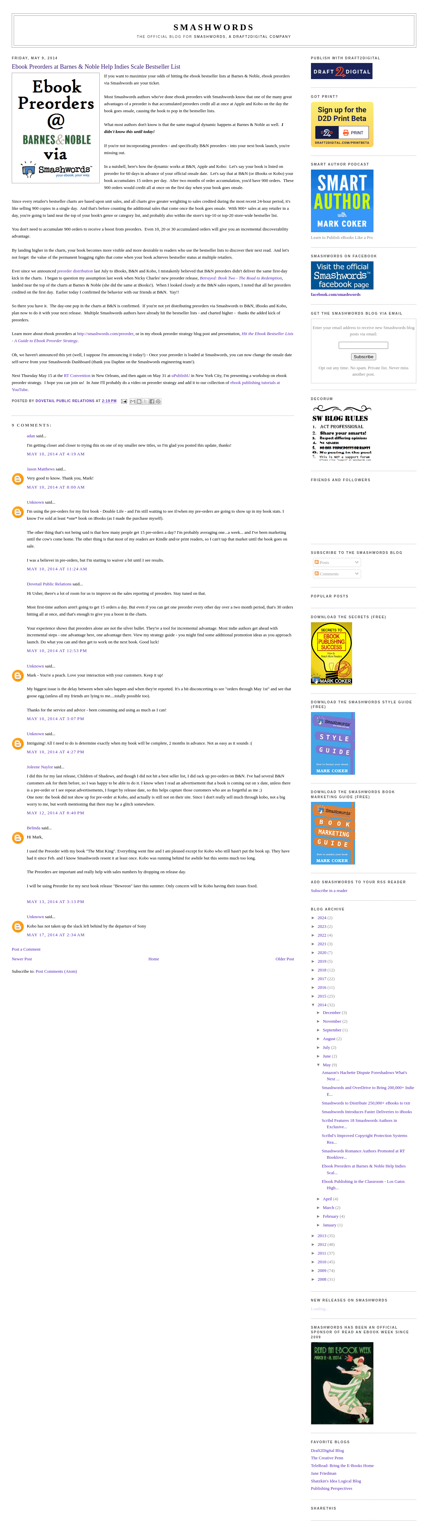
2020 (322, 952)
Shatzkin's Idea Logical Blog (336, 1480)
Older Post (285, 958)
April (328, 1198)
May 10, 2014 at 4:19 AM (56, 453)
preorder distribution (75, 270)
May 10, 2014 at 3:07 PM (55, 718)
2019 (322, 961)
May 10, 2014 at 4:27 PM (55, 751)
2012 (322, 1244)
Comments (327, 573)
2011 (322, 1253)
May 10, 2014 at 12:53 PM (57, 650)
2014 (322, 1004)
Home (153, 958)
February (331, 1216)
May (327, 1064)
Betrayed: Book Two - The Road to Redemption (241, 277)
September (333, 1029)
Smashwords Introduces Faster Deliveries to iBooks (367, 1111)
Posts (322, 562)
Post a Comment (26, 949)
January (330, 1224)
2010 (322, 1261)
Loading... (320, 1308)
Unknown (35, 502)
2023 (322, 926)
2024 (322, 917)
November (332, 1021)
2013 (322, 1235)
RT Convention (77, 375)
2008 (322, 1279)
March (329, 1207)
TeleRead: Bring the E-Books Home (342, 1465)
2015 (322, 996)
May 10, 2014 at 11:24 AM (57, 568)
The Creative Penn (327, 1457)
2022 (322, 935)
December (332, 1012)
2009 (322, 1270)
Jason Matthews (41, 468)
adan (31, 435)
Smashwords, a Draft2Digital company (242, 37)
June (327, 1056)
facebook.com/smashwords (335, 294)
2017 (322, 978)
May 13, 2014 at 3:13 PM (55, 901)
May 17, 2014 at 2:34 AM (56, 934)
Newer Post (22, 958)
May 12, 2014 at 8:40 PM (55, 812)
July (327, 1047)
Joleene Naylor (40, 766)
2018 (322, 969)
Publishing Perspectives (331, 1488)
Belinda (33, 827)
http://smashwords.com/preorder (105, 333)
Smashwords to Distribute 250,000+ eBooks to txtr (366, 1102)
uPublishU (181, 375)
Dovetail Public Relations (49, 583)
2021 (322, 943)
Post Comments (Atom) (56, 971)
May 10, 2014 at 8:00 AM (56, 487)
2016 (322, 987)
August (330, 1038)
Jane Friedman (323, 1473)
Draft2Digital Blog (327, 1450)
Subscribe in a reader (329, 890)
